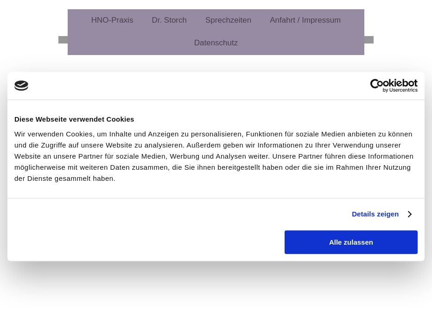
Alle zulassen (351, 242)
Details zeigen (375, 214)
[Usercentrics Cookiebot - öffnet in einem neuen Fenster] (377, 85)
